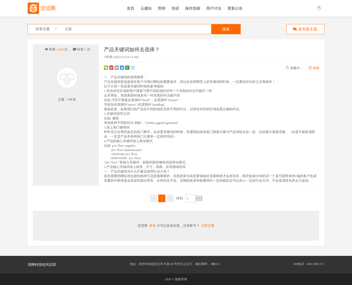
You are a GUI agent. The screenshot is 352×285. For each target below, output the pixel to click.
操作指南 (192, 8)
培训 (175, 8)
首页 (130, 8)
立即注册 (207, 225)
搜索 (226, 29)
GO (199, 198)
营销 (161, 8)
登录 (152, 225)
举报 (313, 68)
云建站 (146, 8)
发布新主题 (304, 29)
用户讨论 (213, 8)
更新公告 (235, 8)
